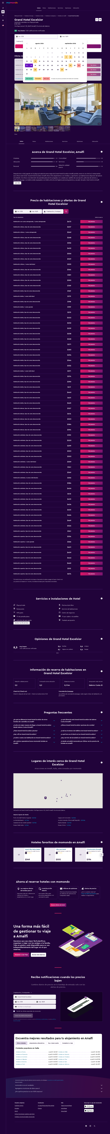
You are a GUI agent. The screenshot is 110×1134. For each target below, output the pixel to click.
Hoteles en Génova (63, 1064)
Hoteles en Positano (64, 1057)
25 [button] (31, 69)
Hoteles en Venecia (63, 1054)
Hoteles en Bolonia (21, 1061)
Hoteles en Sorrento (21, 1057)
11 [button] (31, 61)
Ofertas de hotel (18, 15)
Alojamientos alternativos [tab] (36, 1043)
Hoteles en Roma (20, 1052)
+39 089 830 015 (19, 28)
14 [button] (43, 61)
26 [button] (35, 69)
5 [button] (35, 57)
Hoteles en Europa (28, 15)
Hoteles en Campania (50, 15)
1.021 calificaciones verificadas (35, 30)
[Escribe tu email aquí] (36, 1006)
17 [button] (26, 65)
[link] (58, 905)
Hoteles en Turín (20, 1064)
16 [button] (52, 61)
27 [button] (39, 69)
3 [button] (70, 53)
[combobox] (36, 997)
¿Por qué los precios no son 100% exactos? (59, 1092)
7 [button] (43, 57)
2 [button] (52, 53)
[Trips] (3, 20)
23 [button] (52, 65)
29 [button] (48, 69)
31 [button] (27, 74)
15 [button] (48, 61)
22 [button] (48, 65)
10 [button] (27, 61)
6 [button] (39, 57)
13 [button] (39, 61)
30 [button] (52, 69)
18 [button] (31, 65)
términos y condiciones (41, 1019)
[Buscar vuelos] (3, 8)
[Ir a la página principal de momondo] (12, 2)
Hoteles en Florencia (21, 1054)
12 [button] (35, 61)
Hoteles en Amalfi (62, 15)
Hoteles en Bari (62, 1061)
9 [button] (52, 57)
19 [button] (35, 65)
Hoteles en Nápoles (21, 1059)
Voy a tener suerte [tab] (53, 1043)
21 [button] (43, 65)
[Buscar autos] (3, 15)
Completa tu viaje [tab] (67, 1043)
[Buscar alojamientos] (3, 11)
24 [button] (27, 69)
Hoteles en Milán (63, 1052)
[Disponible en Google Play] (89, 1106)
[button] (3, 3)
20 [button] (39, 65)
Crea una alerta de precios (88, 893)
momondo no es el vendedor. (59, 1085)
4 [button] (31, 57)
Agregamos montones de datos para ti (59, 1088)
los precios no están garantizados (55, 1080)
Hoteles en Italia (39, 15)
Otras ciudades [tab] (21, 1043)
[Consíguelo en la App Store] (89, 1110)
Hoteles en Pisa (62, 1059)
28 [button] (43, 69)
